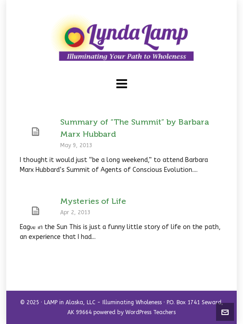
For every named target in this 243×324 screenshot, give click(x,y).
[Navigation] (122, 84)
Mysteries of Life (93, 201)
